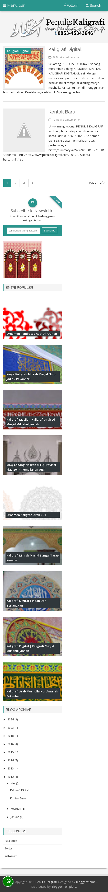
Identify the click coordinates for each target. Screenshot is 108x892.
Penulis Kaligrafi (46, 882)
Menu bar (14, 5)
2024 (11, 719)
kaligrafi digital (18, 51)
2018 (11, 736)
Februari (16, 808)
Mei (13, 783)
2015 (11, 752)
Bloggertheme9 (86, 882)
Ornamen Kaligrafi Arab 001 (26, 515)
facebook (11, 841)
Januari (15, 817)
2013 (11, 768)
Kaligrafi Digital (65, 49)
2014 (11, 760)
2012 (11, 777)
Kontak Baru (62, 112)
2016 (11, 744)
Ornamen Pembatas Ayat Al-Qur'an (31, 333)
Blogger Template (63, 886)
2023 (11, 727)
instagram (11, 856)
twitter (9, 848)
